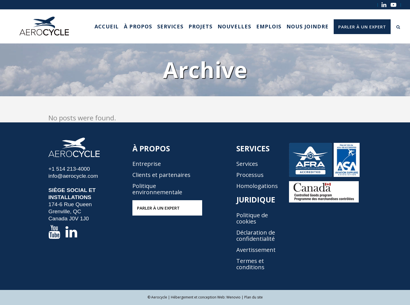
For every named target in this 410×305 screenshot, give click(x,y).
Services (247, 164)
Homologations (257, 186)
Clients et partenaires (161, 175)
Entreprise (146, 164)
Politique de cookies (252, 218)
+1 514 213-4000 (69, 169)
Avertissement (256, 250)
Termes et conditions (250, 264)
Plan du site (253, 297)
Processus (250, 175)
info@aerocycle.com (73, 176)
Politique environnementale (157, 189)
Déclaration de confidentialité (255, 235)
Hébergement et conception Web (198, 297)
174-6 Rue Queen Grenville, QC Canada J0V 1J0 (70, 211)
